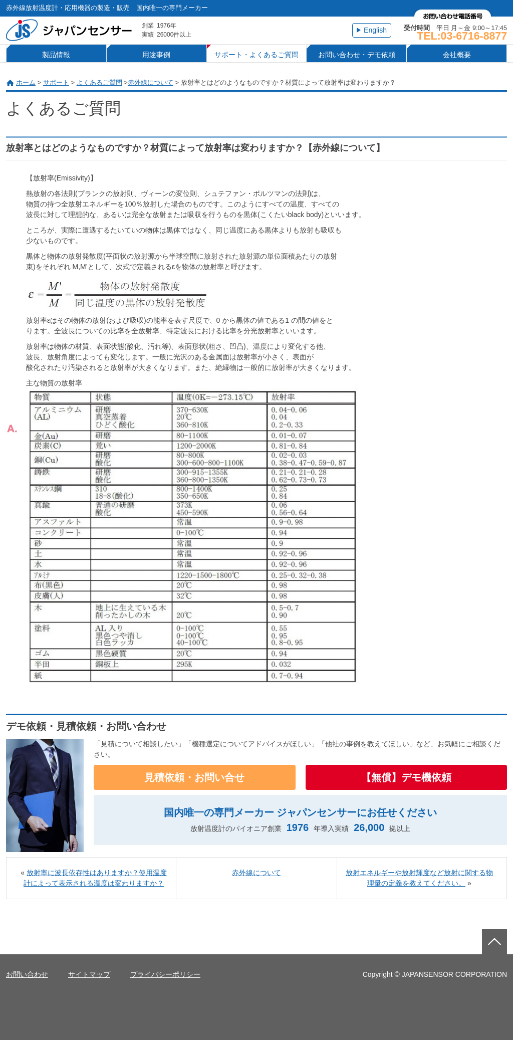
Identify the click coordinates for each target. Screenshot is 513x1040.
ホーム (26, 82)
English (375, 30)
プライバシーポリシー (165, 974)
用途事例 (156, 55)
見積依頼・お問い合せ (194, 777)
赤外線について (150, 82)
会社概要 (457, 55)
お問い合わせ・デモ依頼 (356, 55)
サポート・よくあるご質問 (256, 55)
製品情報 (56, 55)
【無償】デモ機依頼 (406, 777)
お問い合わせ (27, 974)
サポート (56, 82)
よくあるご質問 (99, 82)
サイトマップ (89, 974)
